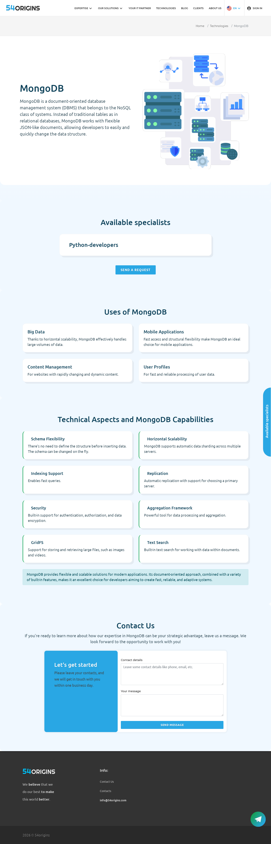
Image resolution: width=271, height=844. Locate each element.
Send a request (136, 270)
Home (200, 26)
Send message (172, 725)
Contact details (131, 660)
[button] (234, 8)
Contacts (105, 791)
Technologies (219, 26)
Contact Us (107, 781)
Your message (131, 691)
